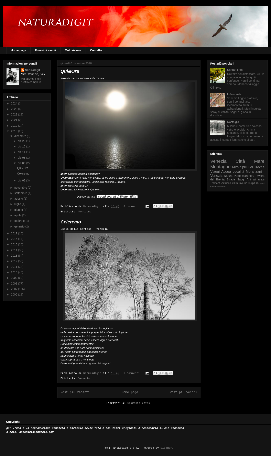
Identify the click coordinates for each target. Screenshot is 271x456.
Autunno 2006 (229, 183)
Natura (228, 175)
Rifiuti (261, 179)
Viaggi (215, 172)
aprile (18, 215)
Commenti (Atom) (139, 403)
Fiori (217, 186)
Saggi (241, 179)
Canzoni (260, 183)
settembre (21, 193)
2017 (14, 233)
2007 (14, 289)
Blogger (166, 447)
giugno (19, 209)
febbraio (19, 220)
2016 (14, 239)
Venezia (84, 378)
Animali (251, 179)
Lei (250, 167)
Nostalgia (233, 122)
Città (240, 161)
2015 (14, 244)
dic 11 (22, 152)
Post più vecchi (183, 392)
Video (223, 186)
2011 (14, 266)
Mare (259, 161)
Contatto (96, 50)
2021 (14, 120)
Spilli (243, 167)
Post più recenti (75, 392)
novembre (21, 187)
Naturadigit (93, 206)
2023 (14, 109)
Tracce (259, 167)
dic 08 (22, 157)
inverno (243, 183)
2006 (14, 294)
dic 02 (22, 180)
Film (212, 186)
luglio (18, 204)
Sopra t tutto (235, 69)
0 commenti (131, 206)
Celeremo (71, 221)
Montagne (84, 211)
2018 (14, 131)
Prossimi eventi (45, 50)
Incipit (251, 183)
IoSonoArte (234, 94)
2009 (14, 277)
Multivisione (73, 50)
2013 (14, 255)
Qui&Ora (70, 71)
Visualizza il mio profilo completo (31, 80)
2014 (14, 250)
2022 (14, 114)
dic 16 (22, 146)
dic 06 (22, 163)
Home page (18, 50)
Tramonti (215, 183)
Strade (231, 179)
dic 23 (22, 141)
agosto (19, 198)
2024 (14, 103)
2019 (14, 125)
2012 (14, 261)
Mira (235, 167)
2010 (14, 272)
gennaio (19, 226)
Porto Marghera (244, 175)
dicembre (20, 136)
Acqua (226, 172)
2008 (14, 283)
